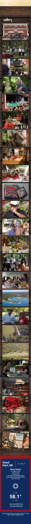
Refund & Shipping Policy (17, 515)
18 (23, 450)
